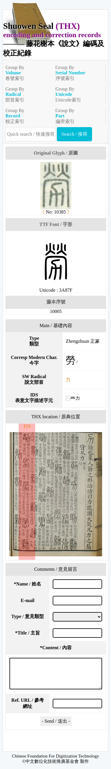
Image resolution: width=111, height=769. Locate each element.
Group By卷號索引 (27, 73)
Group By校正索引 (27, 116)
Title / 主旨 (27, 632)
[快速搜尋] (30, 134)
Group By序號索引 (78, 73)
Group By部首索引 (27, 94)
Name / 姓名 (27, 583)
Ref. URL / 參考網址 (27, 703)
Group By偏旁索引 (78, 116)
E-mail (27, 600)
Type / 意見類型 (27, 616)
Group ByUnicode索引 (78, 94)
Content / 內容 (56, 647)
